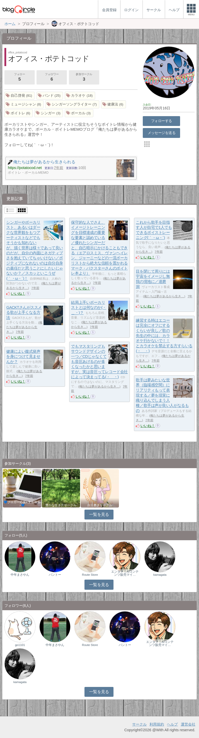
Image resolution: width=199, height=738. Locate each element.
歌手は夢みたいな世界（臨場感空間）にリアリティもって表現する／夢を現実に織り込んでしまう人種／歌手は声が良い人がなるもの (162, 395)
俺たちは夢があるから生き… (164, 296)
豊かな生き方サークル (60, 505)
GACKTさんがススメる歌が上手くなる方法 (24, 312)
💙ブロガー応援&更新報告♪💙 (22, 504)
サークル (139, 724)
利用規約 (157, 724)
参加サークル (84, 77)
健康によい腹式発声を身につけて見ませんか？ (23, 356)
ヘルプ (172, 724)
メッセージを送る (161, 133)
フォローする (161, 121)
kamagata (160, 574)
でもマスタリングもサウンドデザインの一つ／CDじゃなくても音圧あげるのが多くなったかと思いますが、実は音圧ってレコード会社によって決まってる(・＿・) (99, 361)
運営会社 (188, 724)
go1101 (20, 644)
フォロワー (51, 77)
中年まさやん (20, 574)
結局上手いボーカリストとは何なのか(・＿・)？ (88, 307)
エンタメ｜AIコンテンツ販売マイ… (125, 573)
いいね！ (18, 293)
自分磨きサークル (99, 505)
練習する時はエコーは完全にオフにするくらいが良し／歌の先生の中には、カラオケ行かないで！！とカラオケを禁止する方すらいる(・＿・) (164, 335)
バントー (55, 574)
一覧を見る (99, 514)
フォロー (19, 77)
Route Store (90, 574)
